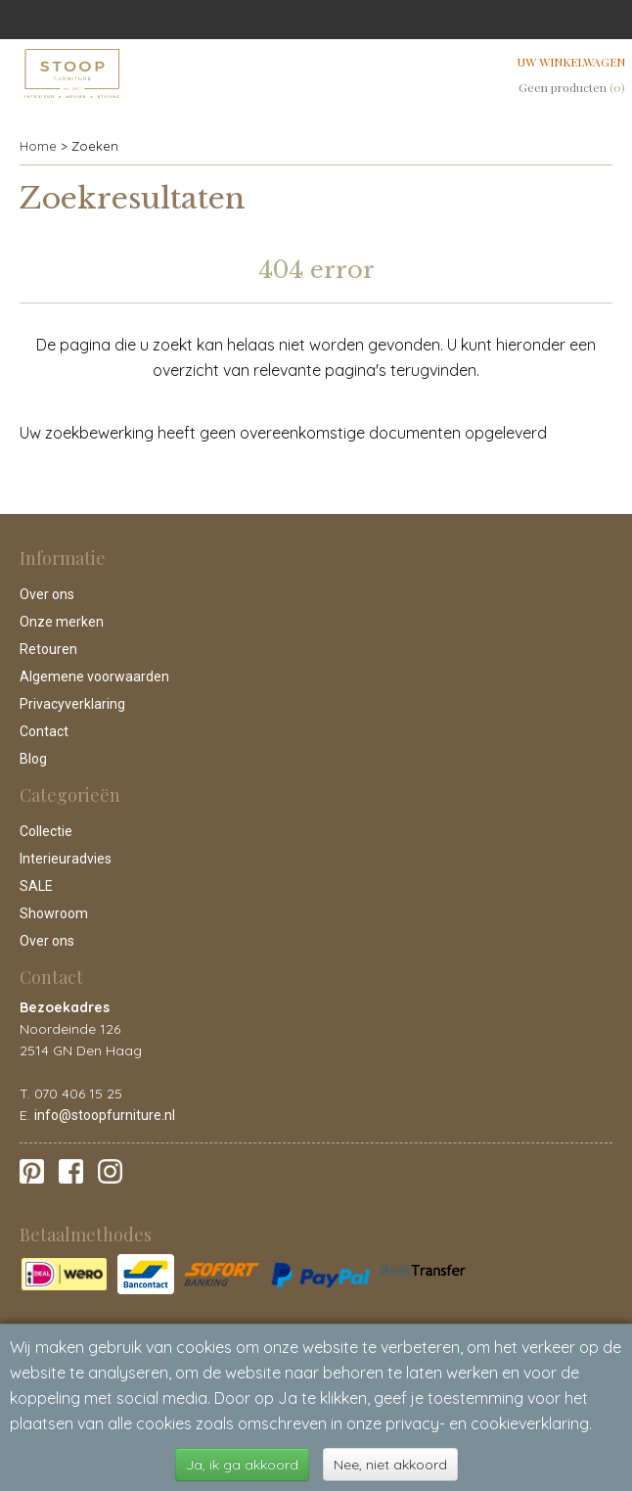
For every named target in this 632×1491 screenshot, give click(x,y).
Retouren (48, 649)
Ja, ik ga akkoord (242, 1464)
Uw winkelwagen (571, 62)
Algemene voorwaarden (94, 676)
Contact (44, 731)
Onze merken (62, 621)
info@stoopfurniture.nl (104, 1115)
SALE (36, 886)
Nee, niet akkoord (390, 1464)
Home (38, 146)
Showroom (54, 913)
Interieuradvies (66, 858)
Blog (33, 759)
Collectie (46, 831)
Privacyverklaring (72, 704)
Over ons (47, 594)
